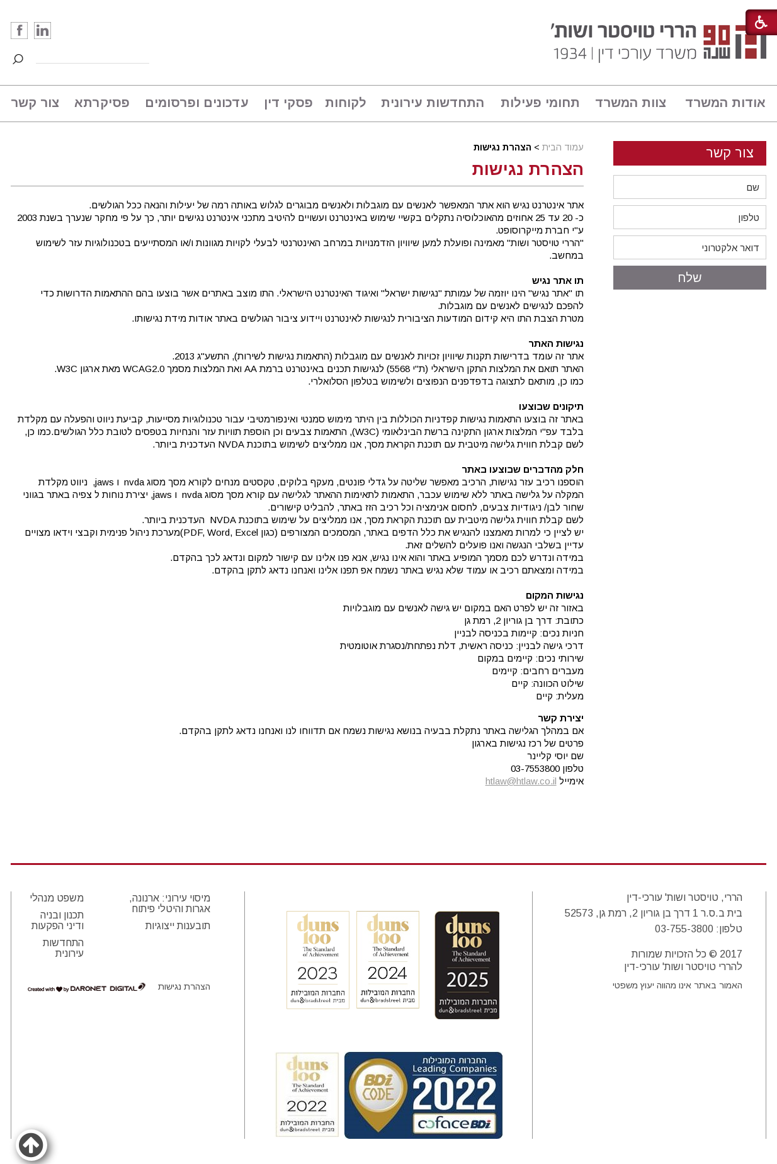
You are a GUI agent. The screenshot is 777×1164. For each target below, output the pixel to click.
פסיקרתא (102, 103)
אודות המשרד (725, 103)
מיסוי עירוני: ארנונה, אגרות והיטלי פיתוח (169, 903)
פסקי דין (288, 103)
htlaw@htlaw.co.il (521, 781)
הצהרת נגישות (528, 169)
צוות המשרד (630, 103)
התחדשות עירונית (432, 103)
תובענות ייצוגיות (177, 925)
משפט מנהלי (57, 898)
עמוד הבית (563, 147)
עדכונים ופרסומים (197, 103)
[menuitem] (720, 103)
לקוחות (345, 103)
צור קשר (35, 103)
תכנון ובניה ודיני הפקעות (57, 920)
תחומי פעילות (540, 103)
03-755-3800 (684, 929)
